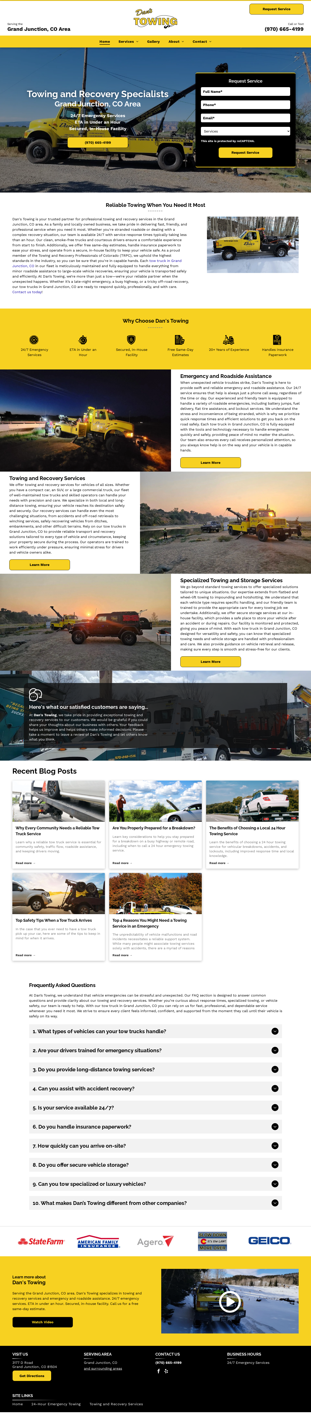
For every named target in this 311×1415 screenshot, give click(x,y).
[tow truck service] (58, 801)
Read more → (26, 863)
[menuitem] (104, 41)
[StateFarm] (41, 1241)
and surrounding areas (103, 1368)
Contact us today (27, 292)
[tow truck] (58, 893)
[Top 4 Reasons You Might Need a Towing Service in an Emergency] (155, 893)
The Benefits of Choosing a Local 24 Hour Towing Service (247, 831)
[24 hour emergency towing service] (155, 801)
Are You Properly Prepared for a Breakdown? (153, 828)
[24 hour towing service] (252, 801)
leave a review (72, 734)
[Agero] (155, 1241)
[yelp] (166, 1372)
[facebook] (158, 1372)
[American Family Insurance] (98, 1241)
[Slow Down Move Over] (212, 1241)
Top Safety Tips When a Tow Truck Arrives (54, 920)
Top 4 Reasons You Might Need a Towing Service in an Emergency (149, 923)
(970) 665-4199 (284, 29)
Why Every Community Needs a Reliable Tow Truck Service (57, 831)
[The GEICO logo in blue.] (270, 1241)
